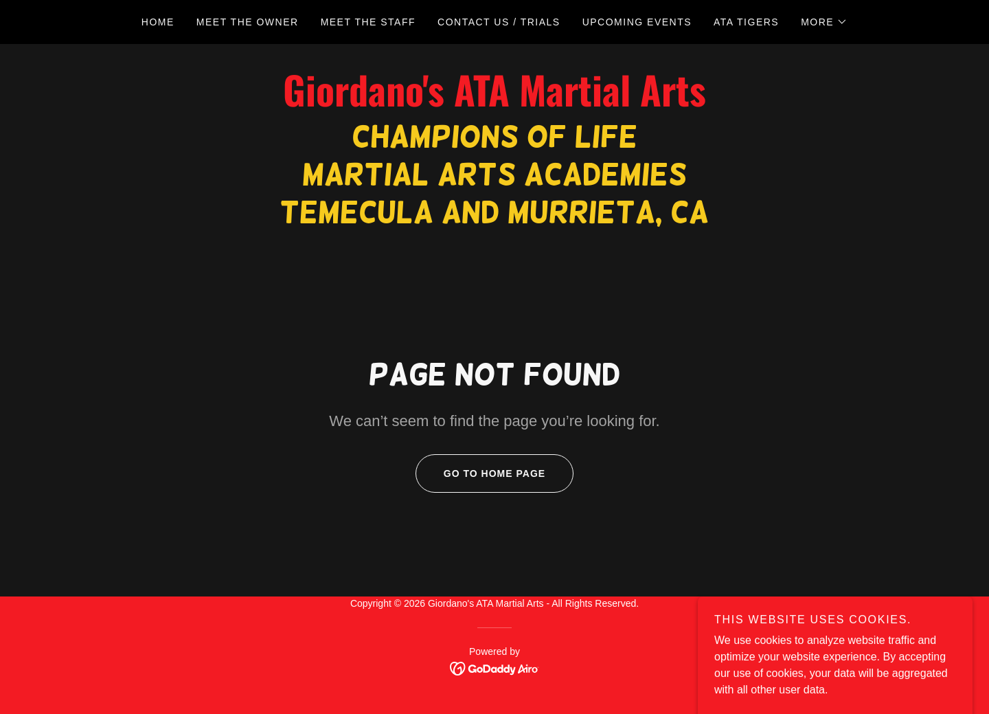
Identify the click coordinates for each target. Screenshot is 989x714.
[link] (494, 103)
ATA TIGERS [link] (746, 21)
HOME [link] (157, 21)
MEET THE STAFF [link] (368, 21)
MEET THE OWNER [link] (247, 21)
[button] (824, 22)
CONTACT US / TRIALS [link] (498, 21)
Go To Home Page (480, 473)
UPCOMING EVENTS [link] (637, 21)
